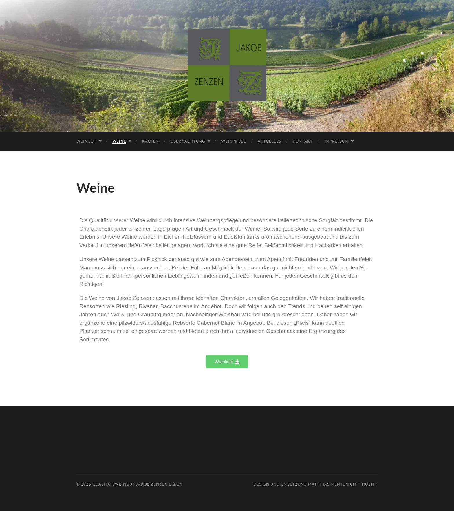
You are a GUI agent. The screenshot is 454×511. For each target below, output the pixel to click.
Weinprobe (233, 141)
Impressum (336, 141)
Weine (119, 141)
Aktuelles (269, 141)
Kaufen (150, 141)
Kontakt (303, 141)
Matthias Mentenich (332, 484)
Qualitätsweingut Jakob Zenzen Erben (137, 484)
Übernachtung (188, 141)
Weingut (86, 141)
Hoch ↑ (370, 484)
